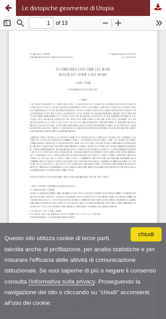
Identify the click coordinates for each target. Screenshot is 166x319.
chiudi (146, 234)
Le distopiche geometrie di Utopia (68, 8)
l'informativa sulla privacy (61, 281)
